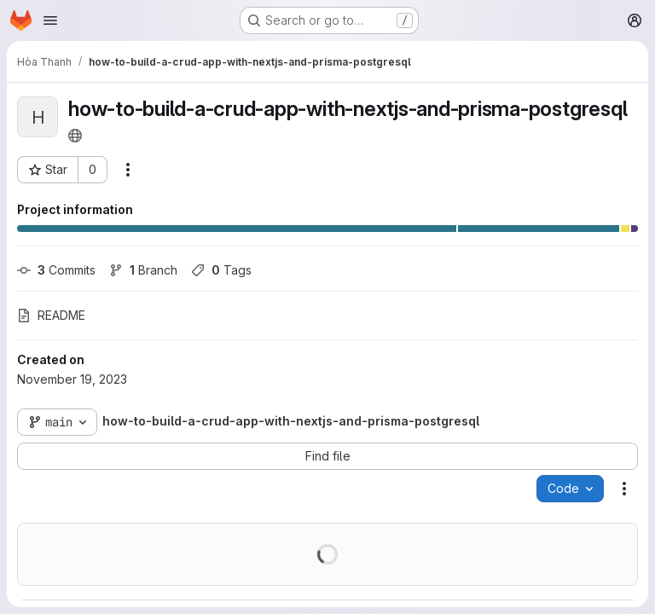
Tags (221, 270)
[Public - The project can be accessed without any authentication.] (75, 135)
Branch (143, 270)
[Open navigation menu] (50, 20)
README (51, 315)
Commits (56, 270)
